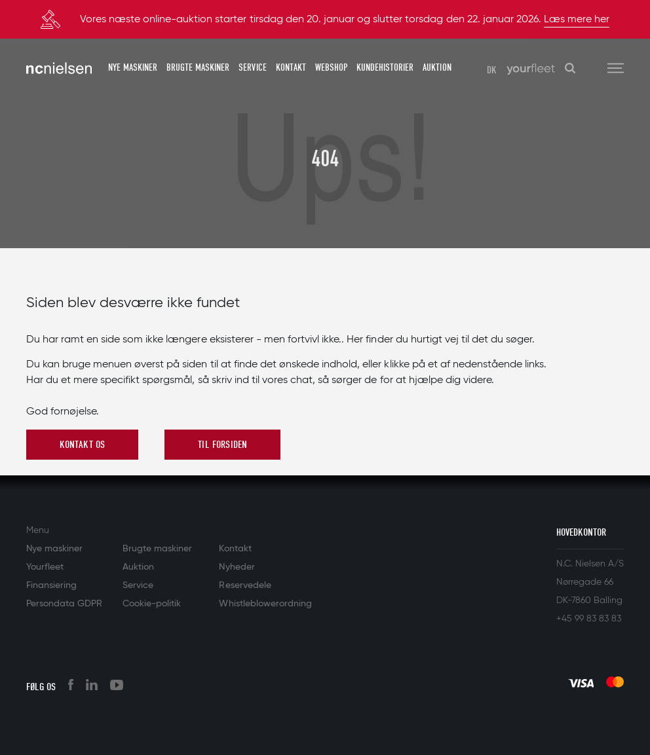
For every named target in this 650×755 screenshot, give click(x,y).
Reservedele (245, 585)
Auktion (437, 67)
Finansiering (51, 585)
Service (252, 67)
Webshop (331, 67)
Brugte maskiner (197, 67)
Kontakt (291, 67)
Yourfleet (45, 567)
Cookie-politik (152, 603)
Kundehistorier (384, 67)
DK (492, 70)
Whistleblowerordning (265, 603)
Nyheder (236, 567)
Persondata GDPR (64, 603)
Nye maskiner (132, 67)
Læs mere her (576, 19)
